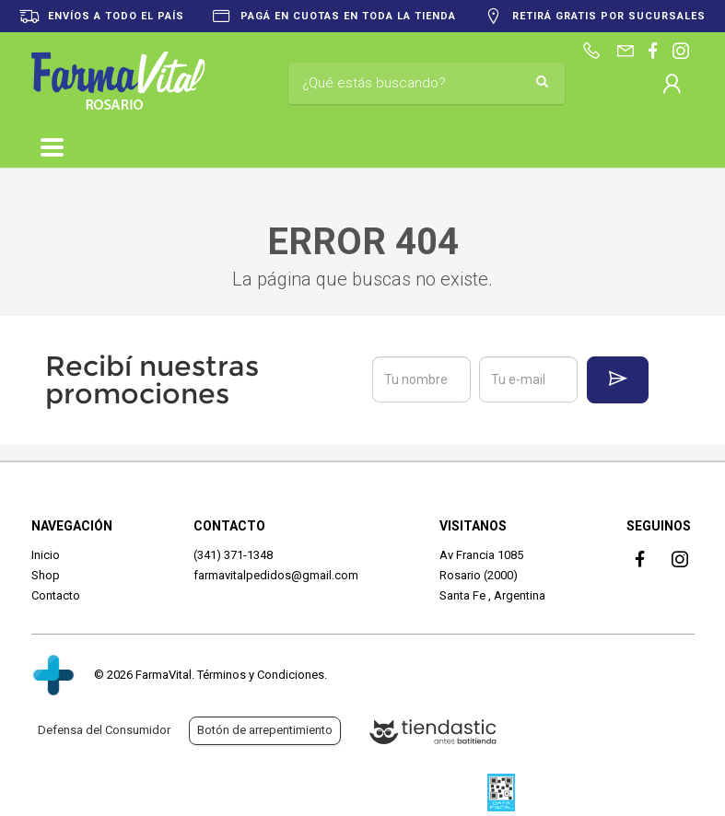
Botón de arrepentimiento (265, 730)
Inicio (45, 555)
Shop (45, 575)
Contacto (55, 595)
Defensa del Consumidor (104, 730)
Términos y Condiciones (260, 675)
